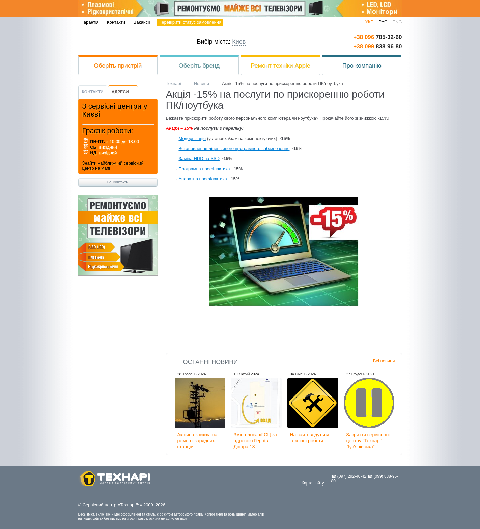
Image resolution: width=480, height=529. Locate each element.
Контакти (116, 22)
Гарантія (90, 22)
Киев (239, 41)
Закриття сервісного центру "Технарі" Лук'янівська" (368, 440)
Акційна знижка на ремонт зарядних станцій (197, 440)
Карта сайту (313, 483)
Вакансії (142, 22)
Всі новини (384, 360)
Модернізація (192, 138)
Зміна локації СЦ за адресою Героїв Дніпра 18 (255, 440)
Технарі (124, 42)
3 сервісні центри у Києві (114, 110)
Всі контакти (118, 182)
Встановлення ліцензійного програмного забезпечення (233, 148)
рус (382, 21)
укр (369, 21)
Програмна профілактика (204, 168)
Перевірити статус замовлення (190, 22)
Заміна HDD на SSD (198, 158)
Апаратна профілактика (202, 178)
